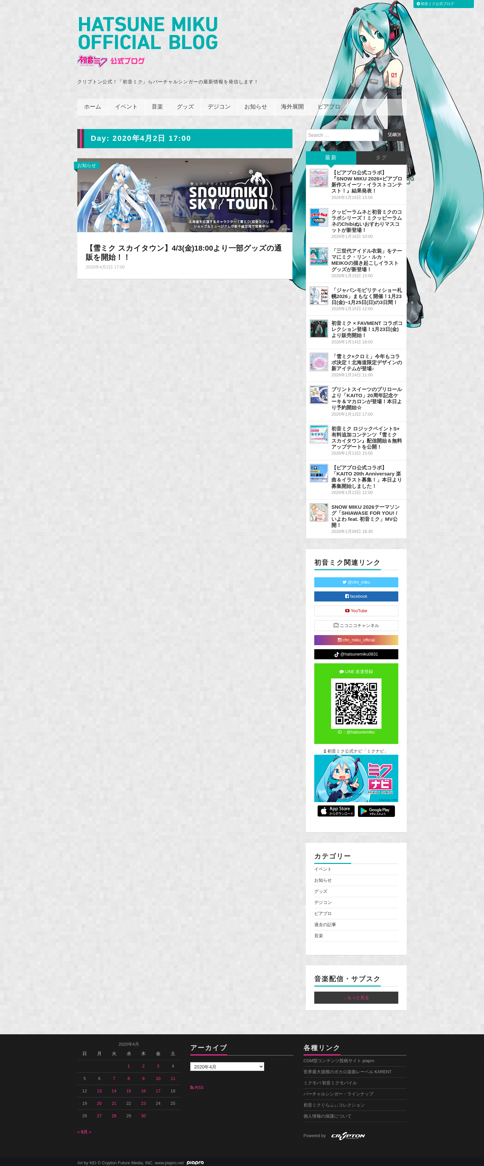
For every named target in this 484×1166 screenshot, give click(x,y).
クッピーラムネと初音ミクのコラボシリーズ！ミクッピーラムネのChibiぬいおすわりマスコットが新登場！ (366, 218)
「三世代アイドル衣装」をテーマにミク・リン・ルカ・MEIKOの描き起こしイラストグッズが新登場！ (366, 257)
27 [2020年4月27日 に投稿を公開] (99, 1113)
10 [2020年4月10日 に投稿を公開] (158, 1075)
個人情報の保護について (328, 1113)
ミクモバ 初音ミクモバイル (330, 1080)
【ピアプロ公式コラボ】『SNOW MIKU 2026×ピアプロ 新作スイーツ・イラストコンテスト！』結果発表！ (366, 179)
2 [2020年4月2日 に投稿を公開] (143, 1063)
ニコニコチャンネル (356, 622)
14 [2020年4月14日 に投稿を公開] (114, 1088)
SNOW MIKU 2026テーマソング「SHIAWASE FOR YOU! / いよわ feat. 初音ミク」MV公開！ (365, 513)
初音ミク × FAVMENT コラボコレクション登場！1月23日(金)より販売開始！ (367, 326)
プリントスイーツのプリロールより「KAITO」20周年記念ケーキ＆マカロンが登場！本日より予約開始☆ (366, 395)
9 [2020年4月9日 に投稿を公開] (143, 1075)
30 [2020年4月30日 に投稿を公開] (143, 1113)
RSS (196, 1084)
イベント (126, 104)
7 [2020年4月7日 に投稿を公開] (114, 1075)
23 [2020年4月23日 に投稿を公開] (143, 1100)
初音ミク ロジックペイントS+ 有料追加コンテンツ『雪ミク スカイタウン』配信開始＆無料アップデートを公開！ (366, 435)
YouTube (356, 608)
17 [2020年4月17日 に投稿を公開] (158, 1088)
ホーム (92, 104)
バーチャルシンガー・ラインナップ (338, 1091)
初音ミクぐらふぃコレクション (334, 1102)
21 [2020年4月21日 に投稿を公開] (114, 1100)
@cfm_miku (356, 579)
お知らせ (255, 104)
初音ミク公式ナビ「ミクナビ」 (356, 748)
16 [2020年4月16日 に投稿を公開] (143, 1088)
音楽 (157, 104)
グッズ (185, 104)
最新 (331, 154)
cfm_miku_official (356, 637)
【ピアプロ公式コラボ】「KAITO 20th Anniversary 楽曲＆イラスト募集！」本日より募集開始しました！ (366, 474)
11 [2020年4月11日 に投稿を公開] (172, 1075)
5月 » (86, 1129)
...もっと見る (356, 994)
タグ (381, 154)
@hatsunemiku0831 (356, 651)
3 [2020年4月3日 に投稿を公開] (158, 1063)
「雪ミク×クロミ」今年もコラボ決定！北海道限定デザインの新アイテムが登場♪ (366, 359)
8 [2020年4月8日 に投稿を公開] (129, 1075)
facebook (356, 593)
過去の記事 (325, 921)
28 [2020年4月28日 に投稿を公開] (114, 1113)
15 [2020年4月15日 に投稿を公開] (128, 1088)
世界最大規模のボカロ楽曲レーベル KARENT (348, 1069)
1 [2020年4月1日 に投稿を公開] (129, 1063)
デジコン (219, 104)
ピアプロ (329, 104)
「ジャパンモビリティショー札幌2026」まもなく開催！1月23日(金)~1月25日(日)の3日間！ (366, 293)
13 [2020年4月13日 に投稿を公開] (99, 1088)
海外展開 (292, 104)
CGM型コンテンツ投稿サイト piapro (339, 1057)
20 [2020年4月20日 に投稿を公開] (99, 1100)
